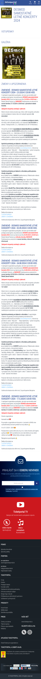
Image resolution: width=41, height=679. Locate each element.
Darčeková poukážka (7, 612)
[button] (35, 3)
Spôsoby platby (5, 552)
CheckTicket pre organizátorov (9, 643)
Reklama (3, 628)
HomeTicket (4, 608)
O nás (2, 580)
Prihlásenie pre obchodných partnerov (11, 596)
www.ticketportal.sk (25, 148)
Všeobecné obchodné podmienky (10, 589)
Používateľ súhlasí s (22, 490)
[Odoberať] (36, 483)
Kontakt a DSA (5, 587)
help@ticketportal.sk (7, 568)
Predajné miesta (5, 585)
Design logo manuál (6, 594)
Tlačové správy (5, 624)
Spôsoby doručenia (6, 549)
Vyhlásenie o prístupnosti (8, 598)
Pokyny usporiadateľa (7, 626)
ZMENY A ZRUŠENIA (7, 217)
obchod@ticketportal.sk (8, 563)
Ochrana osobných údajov (8, 591)
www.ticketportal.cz (26, 622)
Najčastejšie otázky (6, 571)
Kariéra (3, 582)
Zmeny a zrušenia (6, 622)
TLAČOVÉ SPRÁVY (6, 214)
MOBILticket (4, 610)
